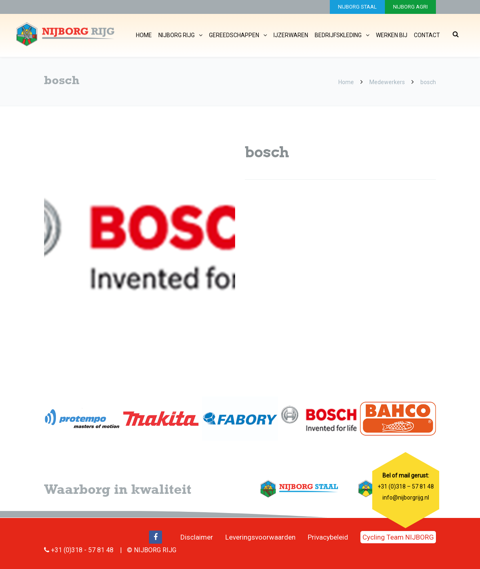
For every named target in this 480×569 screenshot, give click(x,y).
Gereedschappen (234, 35)
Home (144, 35)
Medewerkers (387, 82)
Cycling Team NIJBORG (398, 537)
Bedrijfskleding (338, 35)
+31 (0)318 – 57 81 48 (406, 486)
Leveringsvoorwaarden (260, 537)
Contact (427, 35)
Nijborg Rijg (176, 35)
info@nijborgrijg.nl (405, 497)
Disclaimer (196, 537)
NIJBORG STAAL (357, 7)
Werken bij (391, 35)
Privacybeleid (328, 537)
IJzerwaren (290, 35)
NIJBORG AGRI (410, 7)
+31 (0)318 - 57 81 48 (82, 550)
